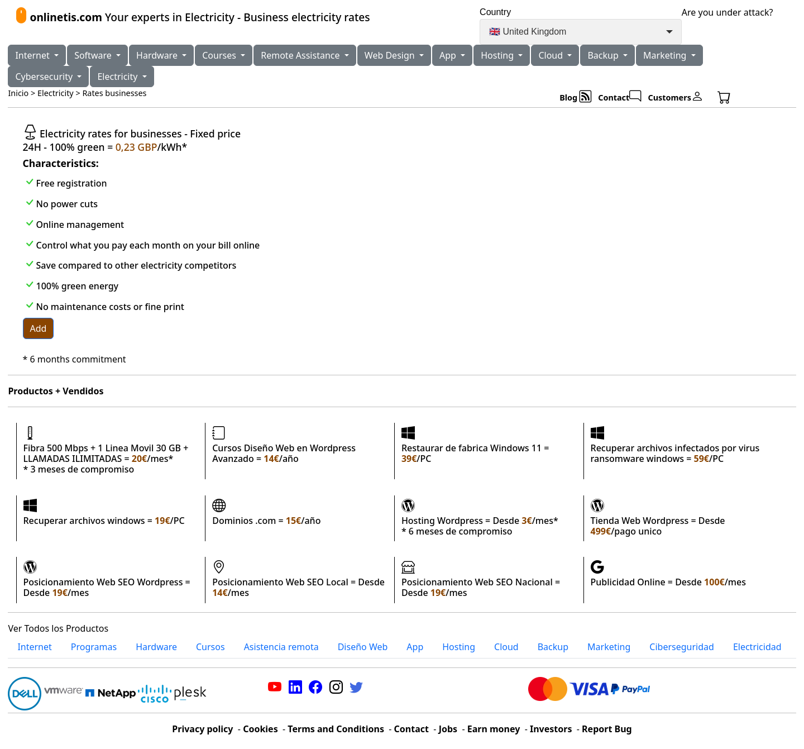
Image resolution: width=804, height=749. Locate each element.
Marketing (665, 55)
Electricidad (757, 647)
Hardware (158, 55)
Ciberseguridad (681, 647)
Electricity (118, 76)
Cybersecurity (45, 76)
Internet (33, 55)
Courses (220, 55)
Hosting (498, 55)
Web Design (391, 55)
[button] (737, 97)
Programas (94, 647)
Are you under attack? (727, 12)
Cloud (551, 55)
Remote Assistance (301, 55)
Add (38, 328)
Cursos (210, 647)
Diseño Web (363, 647)
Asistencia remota (281, 647)
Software (94, 55)
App (448, 55)
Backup (604, 55)
